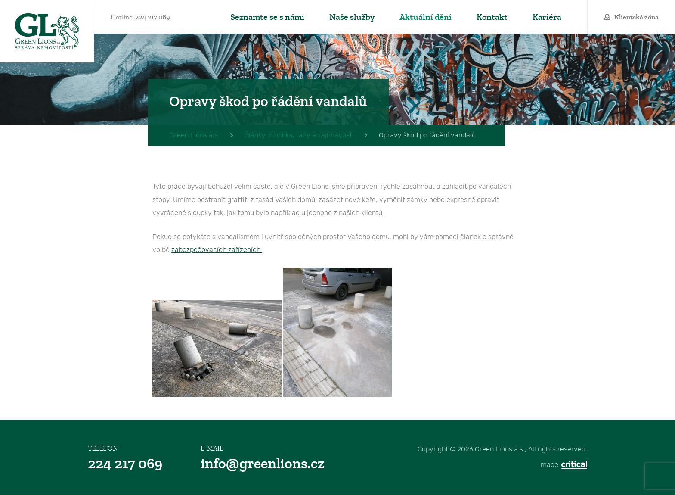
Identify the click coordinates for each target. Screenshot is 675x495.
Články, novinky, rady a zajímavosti (299, 135)
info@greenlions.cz (263, 463)
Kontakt (492, 17)
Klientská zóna (636, 17)
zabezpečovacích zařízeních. (216, 250)
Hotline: (140, 17)
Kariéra (547, 17)
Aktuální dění (425, 17)
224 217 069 (125, 463)
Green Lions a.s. (47, 31)
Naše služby (352, 17)
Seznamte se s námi (267, 17)
